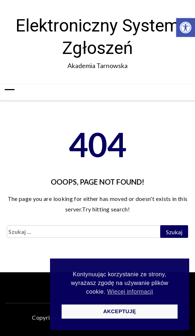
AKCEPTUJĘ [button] (119, 311)
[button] (185, 27)
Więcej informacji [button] (130, 292)
